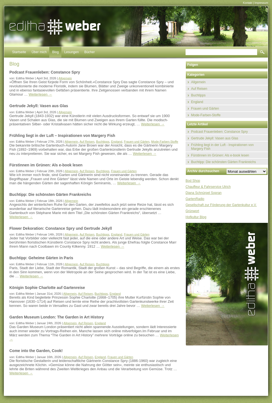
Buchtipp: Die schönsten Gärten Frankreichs (223, 162)
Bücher (89, 52)
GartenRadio (195, 199)
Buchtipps (102, 141)
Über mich (39, 52)
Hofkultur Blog (196, 217)
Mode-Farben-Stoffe (164, 141)
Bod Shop (193, 181)
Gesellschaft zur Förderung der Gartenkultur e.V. (221, 205)
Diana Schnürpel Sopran (204, 193)
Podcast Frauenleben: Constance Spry (219, 132)
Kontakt (247, 2)
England (116, 141)
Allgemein (65, 78)
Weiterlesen (40, 94)
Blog (55, 52)
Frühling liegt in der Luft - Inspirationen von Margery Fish (222, 147)
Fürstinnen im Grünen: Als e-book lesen (220, 155)
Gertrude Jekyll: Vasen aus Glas (214, 138)
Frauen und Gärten (136, 141)
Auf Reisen (87, 141)
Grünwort (192, 211)
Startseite (19, 52)
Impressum (261, 2)
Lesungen (71, 52)
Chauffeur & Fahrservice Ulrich (208, 187)
